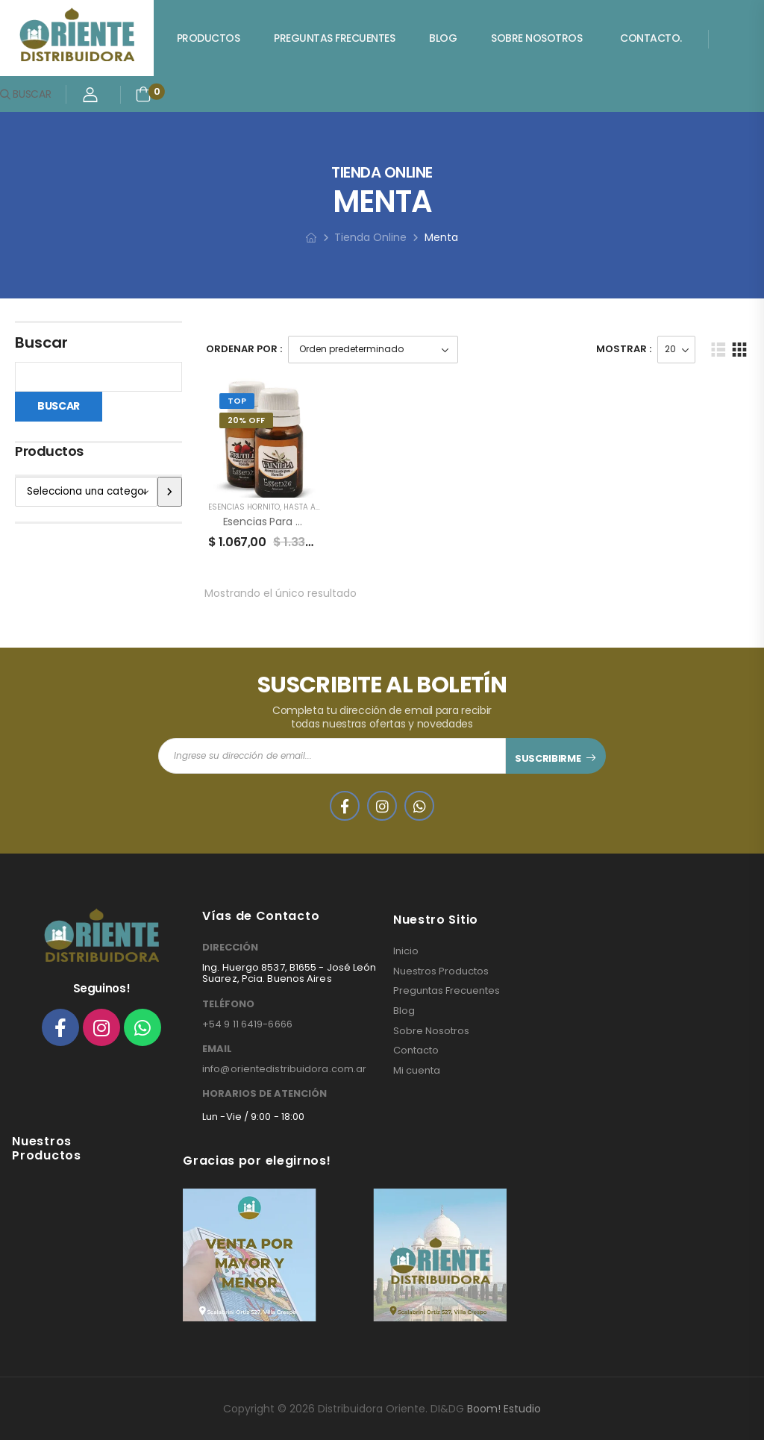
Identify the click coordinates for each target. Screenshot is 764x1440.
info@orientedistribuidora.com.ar (284, 1069)
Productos (208, 38)
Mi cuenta (416, 1071)
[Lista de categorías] (86, 492)
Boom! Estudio (504, 1408)
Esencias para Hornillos (280, 521)
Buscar (41, 342)
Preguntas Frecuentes (334, 38)
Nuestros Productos (441, 971)
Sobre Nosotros (536, 38)
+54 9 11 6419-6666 (247, 1024)
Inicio (406, 951)
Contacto (416, 1050)
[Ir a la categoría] (169, 492)
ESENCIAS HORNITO (244, 507)
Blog (443, 38)
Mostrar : (623, 349)
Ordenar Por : (244, 349)
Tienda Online (370, 237)
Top (237, 401)
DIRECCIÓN (230, 948)
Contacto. (651, 38)
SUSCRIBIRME (547, 758)
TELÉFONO (228, 1004)
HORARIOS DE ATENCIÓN (264, 1094)
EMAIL (217, 1049)
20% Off (246, 420)
